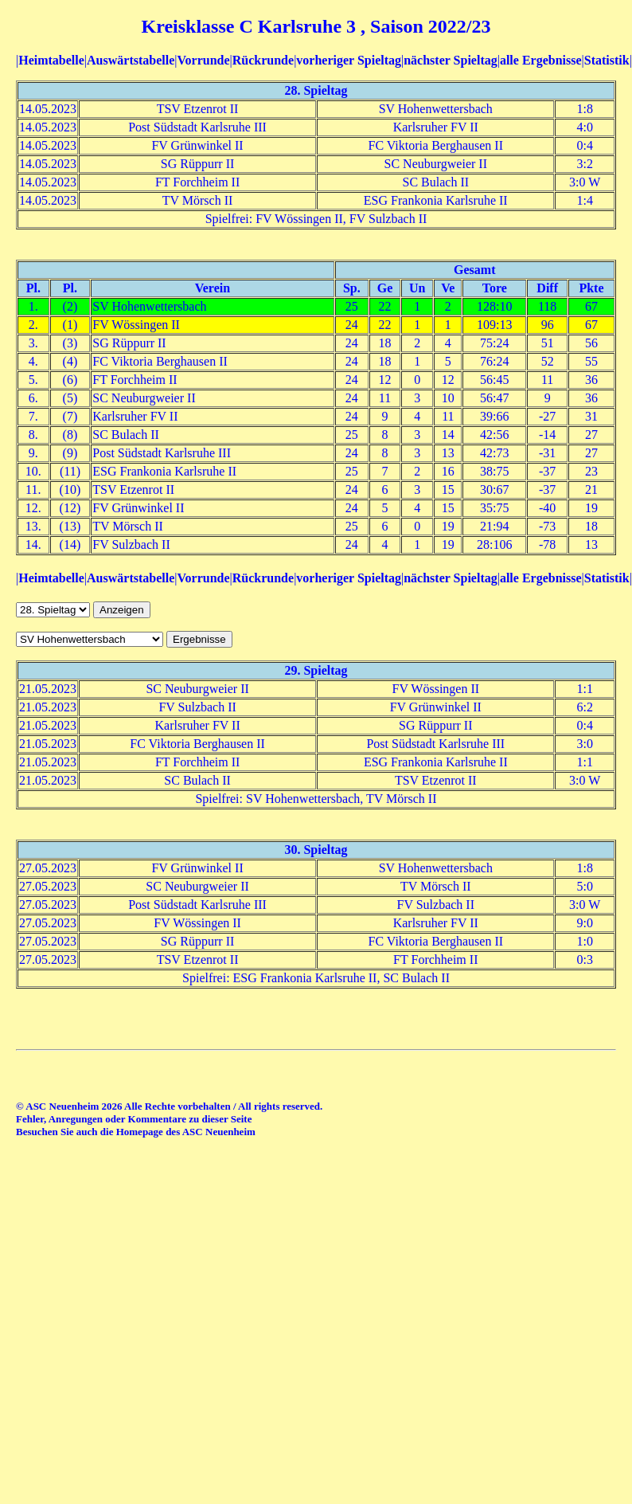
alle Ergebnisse (541, 60)
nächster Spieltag (450, 60)
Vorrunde (203, 60)
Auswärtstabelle (130, 60)
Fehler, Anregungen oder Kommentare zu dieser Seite (134, 1119)
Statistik (607, 60)
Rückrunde (263, 60)
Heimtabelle (51, 60)
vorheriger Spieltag (348, 60)
